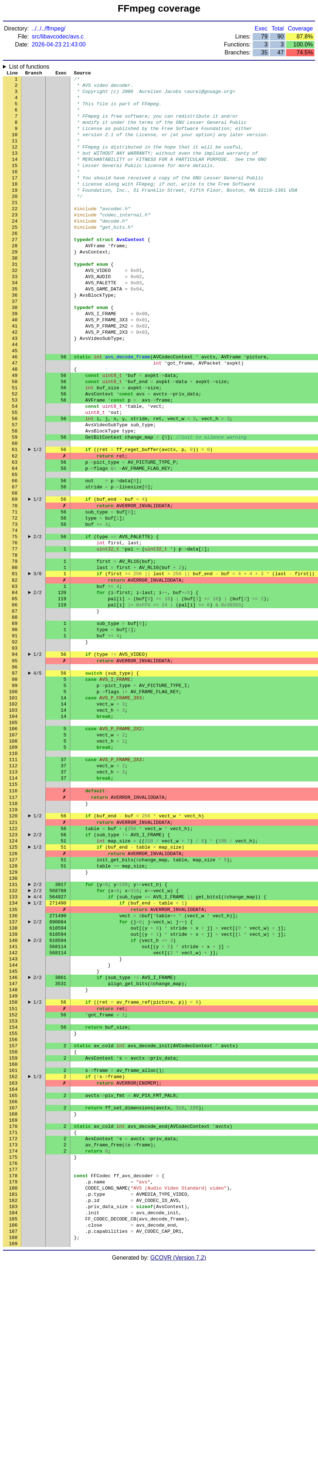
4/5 (37, 778)
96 (15, 771)
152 (13, 1177)
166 (13, 1279)
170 (13, 1308)
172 (13, 1323)
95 (15, 763)
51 (15, 444)
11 (15, 153)
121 (13, 952)
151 (13, 1170)
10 (15, 146)
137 (13, 1068)
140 (13, 1090)
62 (15, 524)
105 (13, 836)
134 (13, 1047)
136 (13, 1061)
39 (15, 357)
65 (15, 545)
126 (13, 989)
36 (15, 335)
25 (15, 255)
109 (13, 865)
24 (15, 248)
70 (15, 582)
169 (13, 1301)
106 (13, 843)
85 (15, 691)
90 (15, 727)
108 (13, 858)
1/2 (37, 516)
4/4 (37, 1039)
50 (15, 437)
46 (15, 408)
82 (15, 669)
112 (13, 887)
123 (13, 967)
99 (15, 792)
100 (13, 800)
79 (15, 647)
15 (15, 182)
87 (15, 705)
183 (13, 1402)
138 (13, 1076)
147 (13, 1141)
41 (15, 371)
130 (13, 1018)
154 (13, 1192)
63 (15, 531)
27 (15, 270)
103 (13, 821)
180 (13, 1381)
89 (15, 720)
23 (15, 240)
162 (13, 1250)
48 (15, 422)
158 (13, 1221)
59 (15, 502)
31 (15, 299)
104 (13, 829)
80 (15, 654)
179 (13, 1373)
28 (15, 277)
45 (15, 400)
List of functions (29, 67)
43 (15, 386)
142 (13, 1105)
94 (15, 756)
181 (13, 1388)
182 (13, 1395)
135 (13, 1054)
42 (15, 378)
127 (13, 996)
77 (15, 633)
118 (13, 930)
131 (13, 1025)
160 (13, 1235)
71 (15, 589)
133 (13, 1039)
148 (13, 1148)
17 (15, 197)
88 (15, 713)
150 (13, 1163)
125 (13, 981)
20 (15, 219)
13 (15, 168)
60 (15, 509)
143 (13, 1112)
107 (13, 851)
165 (13, 1272)
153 (13, 1185)
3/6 (37, 662)
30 (15, 291)
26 (15, 262)
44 (15, 393)
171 (13, 1315)
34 (15, 320)
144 (13, 1119)
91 (15, 734)
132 (13, 1032)
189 (13, 1446)
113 (13, 894)
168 (13, 1294)
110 (13, 872)
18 (15, 204)
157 (13, 1214)
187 (13, 1432)
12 (15, 161)
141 (13, 1097)
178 (13, 1366)
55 (15, 473)
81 (15, 662)
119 (13, 938)
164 (13, 1264)
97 (15, 778)
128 (13, 1003)
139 (13, 1083)
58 (15, 495)
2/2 (37, 618)
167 (13, 1286)
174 (13, 1337)
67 (15, 560)
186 (13, 1424)
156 (13, 1206)
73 (15, 604)
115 (13, 909)
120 (13, 945)
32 (15, 306)
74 (15, 611)
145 (13, 1126)
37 (15, 342)
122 (13, 959)
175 (13, 1344)
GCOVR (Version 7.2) (178, 1461)
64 (15, 538)
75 (15, 618)
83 (15, 676)
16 (15, 190)
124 (13, 974)
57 (15, 487)
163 (13, 1257)
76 (15, 625)
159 (13, 1228)
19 (15, 211)
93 (15, 749)
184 (13, 1410)
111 (13, 880)
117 (13, 923)
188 (13, 1439)
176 (13, 1352)
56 (15, 480)
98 (15, 785)
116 (13, 916)
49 (15, 429)
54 (15, 466)
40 (15, 364)
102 (13, 814)
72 (15, 596)
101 (13, 807)
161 (13, 1243)
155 (13, 1199)
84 (15, 683)
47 (15, 415)
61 (15, 516)
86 (15, 698)
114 (13, 901)
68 (15, 567)
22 (15, 233)
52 (15, 451)
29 (15, 284)
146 (13, 1134)
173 (13, 1330)
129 (13, 1010)
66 (15, 553)
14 (15, 175)
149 (13, 1156)
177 (13, 1359)
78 (15, 640)
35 (15, 328)
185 (13, 1417)
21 (15, 226)
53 (15, 458)
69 (15, 575)
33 (15, 313)
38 (15, 349)
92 (15, 742)
